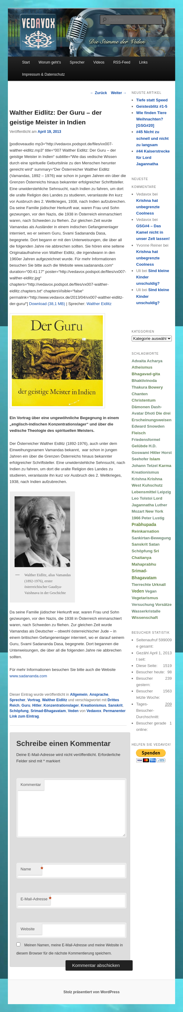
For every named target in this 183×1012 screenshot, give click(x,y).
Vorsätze (163, 604)
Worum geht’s (50, 62)
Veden (73, 711)
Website (28, 929)
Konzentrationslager (61, 705)
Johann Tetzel (145, 465)
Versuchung (143, 604)
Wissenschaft (145, 617)
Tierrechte (141, 584)
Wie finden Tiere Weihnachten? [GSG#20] (151, 119)
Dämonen (141, 407)
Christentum (144, 400)
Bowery (155, 387)
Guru (26, 705)
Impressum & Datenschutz (43, 74)
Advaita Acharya (147, 361)
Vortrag (33, 700)
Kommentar (31, 784)
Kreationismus (93, 705)
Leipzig (164, 492)
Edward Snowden (148, 426)
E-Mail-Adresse (36, 899)
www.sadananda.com (28, 676)
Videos (98, 62)
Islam (155, 459)
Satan (154, 544)
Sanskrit (115, 705)
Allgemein (78, 694)
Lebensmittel (144, 492)
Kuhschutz (152, 485)
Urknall (159, 584)
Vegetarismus (145, 598)
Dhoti (150, 413)
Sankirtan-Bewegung (151, 538)
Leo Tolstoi (142, 498)
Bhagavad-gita (146, 374)
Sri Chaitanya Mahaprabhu (145, 558)
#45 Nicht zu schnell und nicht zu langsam (152, 138)
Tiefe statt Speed (152, 100)
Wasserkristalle (146, 611)
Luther (161, 505)
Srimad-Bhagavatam (48, 711)
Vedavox (93, 711)
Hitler (37, 705)
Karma (165, 465)
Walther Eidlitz (99, 303)
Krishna (139, 479)
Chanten (140, 394)
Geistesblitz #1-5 (152, 106)
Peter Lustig (152, 518)
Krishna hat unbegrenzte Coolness (148, 206)
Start (26, 62)
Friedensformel (146, 439)
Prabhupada (144, 524)
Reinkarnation (145, 531)
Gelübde (140, 446)
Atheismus (142, 367)
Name (31, 869)
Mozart (138, 511)
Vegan (151, 591)
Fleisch (139, 433)
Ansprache (99, 694)
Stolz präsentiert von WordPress (91, 992)
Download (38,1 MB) (47, 303)
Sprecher (77, 62)
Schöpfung (19, 711)
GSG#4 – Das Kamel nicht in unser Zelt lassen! (153, 232)
